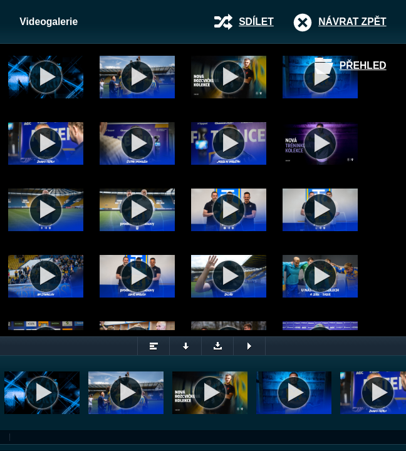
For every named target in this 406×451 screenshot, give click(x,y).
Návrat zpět (352, 21)
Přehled (363, 65)
